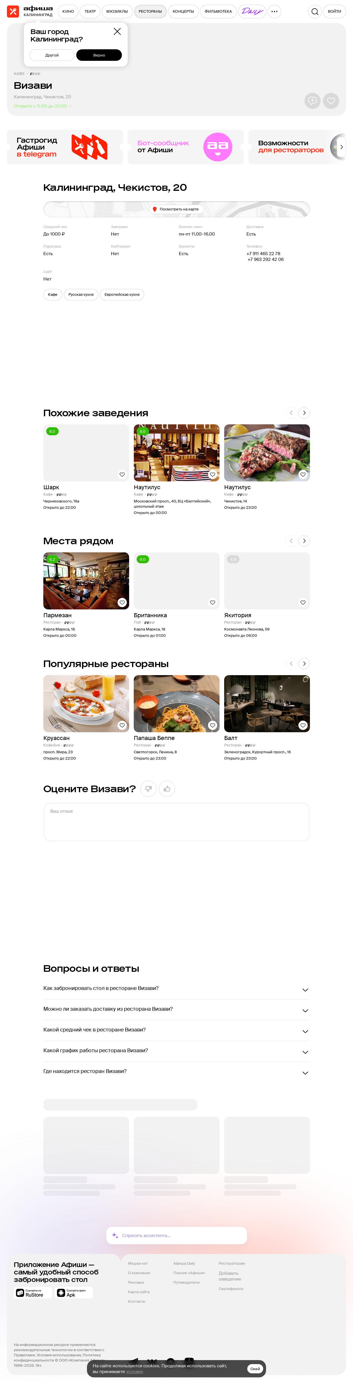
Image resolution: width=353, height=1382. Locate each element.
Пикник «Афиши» (189, 1272)
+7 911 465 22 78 (263, 254)
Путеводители (186, 1282)
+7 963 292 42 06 (265, 259)
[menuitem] (68, 11)
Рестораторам (232, 1263)
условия (134, 1372)
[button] (52, 294)
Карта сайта (139, 1291)
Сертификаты (231, 1288)
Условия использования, (60, 1355)
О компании (139, 1272)
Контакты (136, 1301)
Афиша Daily (184, 1263)
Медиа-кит (138, 1263)
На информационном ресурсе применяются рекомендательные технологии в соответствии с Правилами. (59, 1349)
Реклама (136, 1282)
